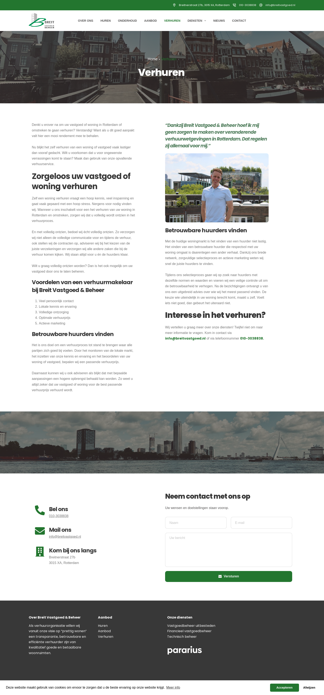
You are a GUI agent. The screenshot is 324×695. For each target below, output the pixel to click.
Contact (239, 20)
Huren (105, 20)
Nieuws (219, 20)
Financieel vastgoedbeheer (189, 631)
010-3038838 (247, 5)
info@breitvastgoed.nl (280, 5)
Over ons (85, 20)
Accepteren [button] (284, 687)
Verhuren (172, 20)
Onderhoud (127, 20)
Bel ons (58, 509)
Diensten (198, 20)
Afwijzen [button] (309, 687)
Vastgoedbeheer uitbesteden (191, 625)
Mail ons (60, 530)
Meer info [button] (173, 687)
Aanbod (150, 20)
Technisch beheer (182, 636)
